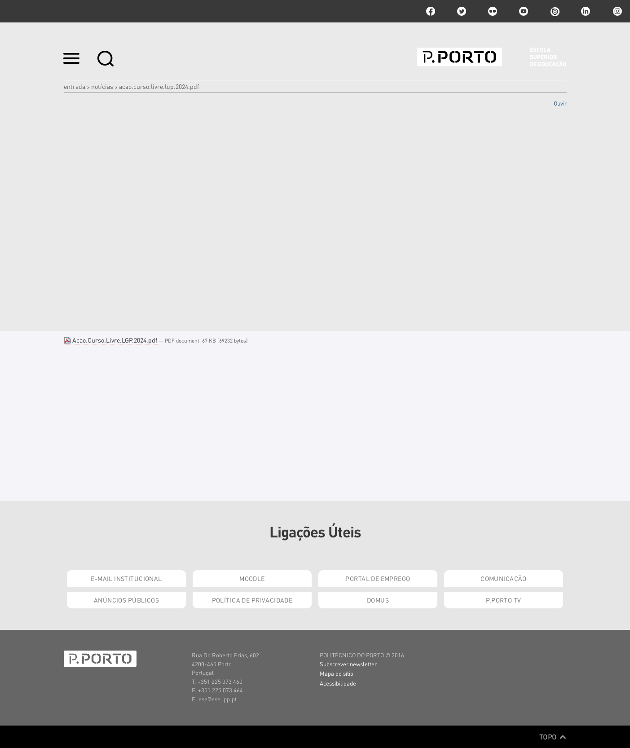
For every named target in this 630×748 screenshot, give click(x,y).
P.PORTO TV (503, 600)
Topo (553, 736)
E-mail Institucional (126, 578)
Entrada (74, 86)
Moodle (252, 578)
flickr (492, 11)
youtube (523, 11)
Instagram (616, 11)
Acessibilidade (338, 683)
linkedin (585, 11)
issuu (554, 11)
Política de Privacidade (252, 600)
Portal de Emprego (377, 578)
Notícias (102, 86)
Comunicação (503, 578)
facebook (430, 11)
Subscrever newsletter (348, 664)
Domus (378, 600)
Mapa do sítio (336, 673)
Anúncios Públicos (126, 600)
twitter (461, 11)
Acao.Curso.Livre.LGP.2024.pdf (111, 340)
